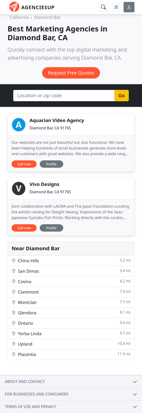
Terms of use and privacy (30, 406)
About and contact (25, 381)
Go (121, 95)
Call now (24, 164)
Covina (71, 281)
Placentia (71, 354)
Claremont (71, 292)
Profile (51, 164)
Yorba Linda (71, 333)
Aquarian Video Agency (57, 120)
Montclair (71, 302)
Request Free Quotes (71, 73)
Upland (71, 344)
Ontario (71, 323)
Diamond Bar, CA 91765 (50, 128)
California (19, 17)
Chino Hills (71, 261)
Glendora (71, 313)
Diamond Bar (47, 17)
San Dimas (71, 271)
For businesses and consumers (36, 394)
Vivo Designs (44, 184)
